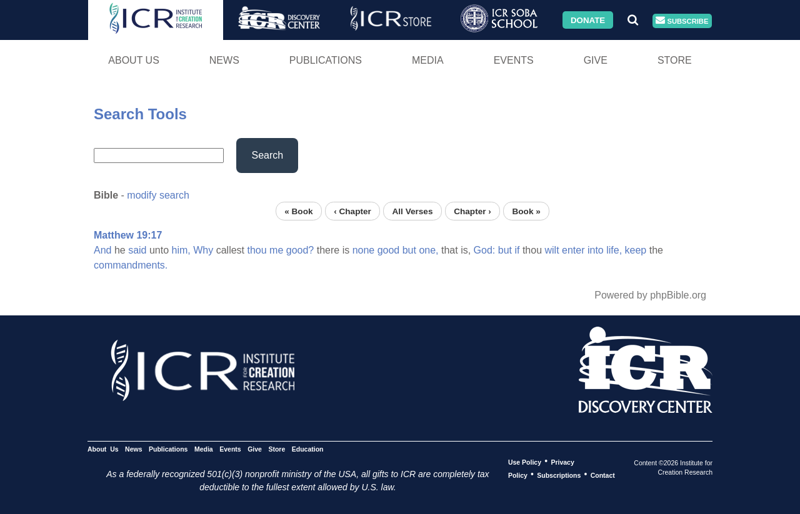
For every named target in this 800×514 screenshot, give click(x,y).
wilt (551, 250)
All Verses (412, 210)
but (409, 250)
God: (485, 250)
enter (573, 250)
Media (428, 60)
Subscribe (682, 21)
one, (428, 250)
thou (256, 250)
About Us (133, 60)
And (102, 250)
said (137, 250)
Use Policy (524, 461)
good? (300, 250)
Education (308, 448)
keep (636, 250)
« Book (298, 210)
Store (675, 60)
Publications (325, 60)
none (363, 250)
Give (596, 60)
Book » (526, 210)
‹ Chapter (352, 210)
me (276, 250)
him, (181, 250)
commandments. (131, 265)
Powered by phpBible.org (650, 295)
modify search (158, 195)
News (224, 60)
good (389, 250)
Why (203, 250)
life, (614, 250)
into (596, 250)
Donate (588, 19)
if (516, 250)
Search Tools (140, 114)
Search (267, 155)
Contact (603, 474)
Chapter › (472, 210)
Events (514, 60)
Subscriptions (559, 474)
